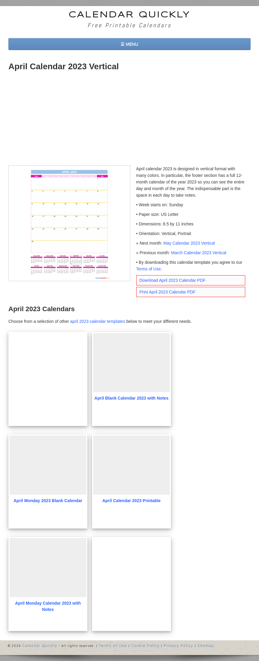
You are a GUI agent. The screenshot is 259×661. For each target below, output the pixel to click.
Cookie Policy (145, 645)
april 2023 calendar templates (97, 321)
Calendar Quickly (129, 15)
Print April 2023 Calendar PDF (168, 292)
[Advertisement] (129, 120)
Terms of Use (148, 268)
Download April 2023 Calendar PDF (173, 280)
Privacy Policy (178, 645)
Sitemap (205, 645)
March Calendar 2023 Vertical (198, 252)
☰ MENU (129, 44)
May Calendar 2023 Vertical (189, 243)
